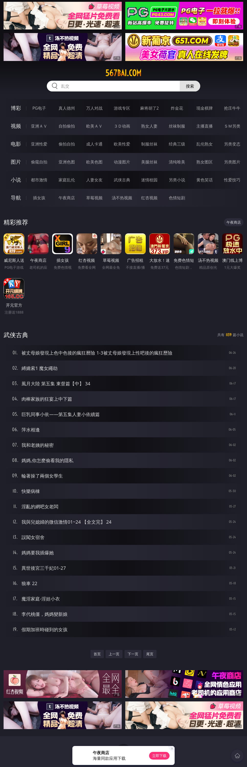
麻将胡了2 (149, 108)
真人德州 (67, 108)
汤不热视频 (122, 198)
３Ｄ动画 (122, 126)
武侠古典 (122, 180)
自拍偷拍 (67, 126)
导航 (16, 197)
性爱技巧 (232, 180)
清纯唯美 (177, 162)
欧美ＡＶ (94, 126)
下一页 (133, 653)
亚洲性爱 (39, 144)
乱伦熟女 (204, 144)
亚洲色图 (67, 162)
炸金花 (177, 108)
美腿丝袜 (149, 162)
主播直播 (204, 126)
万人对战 (94, 108)
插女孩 (39, 198)
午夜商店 (67, 198)
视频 (16, 125)
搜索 (190, 86)
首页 (97, 653)
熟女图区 (204, 162)
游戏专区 (122, 108)
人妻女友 (94, 180)
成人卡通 (94, 144)
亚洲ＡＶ (39, 126)
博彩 (16, 108)
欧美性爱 (122, 144)
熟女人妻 (149, 126)
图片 (16, 161)
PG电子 (39, 108)
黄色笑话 (204, 180)
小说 (16, 179)
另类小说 (177, 180)
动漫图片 (122, 162)
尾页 (149, 653)
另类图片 (232, 162)
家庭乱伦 (67, 180)
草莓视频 (94, 198)
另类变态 (232, 144)
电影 (16, 143)
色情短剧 (177, 198)
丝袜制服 (177, 126)
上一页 (114, 653)
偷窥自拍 (39, 162)
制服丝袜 (149, 144)
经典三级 (177, 144)
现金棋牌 (204, 108)
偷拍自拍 (67, 144)
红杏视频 (149, 198)
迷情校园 (149, 180)
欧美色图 (94, 162)
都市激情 (39, 180)
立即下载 (159, 755)
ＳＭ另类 (232, 126)
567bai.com (123, 73)
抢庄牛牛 (232, 108)
